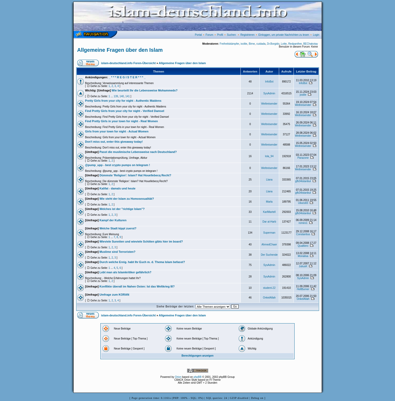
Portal (198, 34)
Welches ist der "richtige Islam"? (122, 208)
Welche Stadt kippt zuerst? (118, 228)
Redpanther (295, 43)
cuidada (260, 43)
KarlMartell (269, 211)
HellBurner (303, 289)
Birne (252, 43)
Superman (269, 232)
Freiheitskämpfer (229, 43)
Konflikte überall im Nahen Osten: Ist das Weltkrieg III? (137, 286)
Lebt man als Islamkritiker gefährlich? (125, 272)
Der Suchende (269, 254)
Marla (269, 201)
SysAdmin (269, 93)
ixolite (243, 43)
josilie (303, 94)
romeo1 (303, 223)
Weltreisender (269, 103)
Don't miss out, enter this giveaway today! (114, 141)
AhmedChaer (269, 244)
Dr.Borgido (273, 43)
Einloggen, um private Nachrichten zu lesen (283, 34)
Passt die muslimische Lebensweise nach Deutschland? (138, 151)
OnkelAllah (269, 297)
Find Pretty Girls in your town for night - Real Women (121, 121)
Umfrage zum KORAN (114, 294)
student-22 (269, 287)
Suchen (231, 34)
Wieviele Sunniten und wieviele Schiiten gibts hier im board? (141, 241)
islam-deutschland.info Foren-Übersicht (128, 63)
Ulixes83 (303, 203)
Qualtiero (303, 245)
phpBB (198, 377)
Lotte (284, 43)
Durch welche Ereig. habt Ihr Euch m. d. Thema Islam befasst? (142, 262)
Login (316, 34)
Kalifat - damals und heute (118, 188)
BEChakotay (310, 43)
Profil (220, 34)
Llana (269, 179)
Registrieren (247, 34)
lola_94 (269, 156)
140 (122, 96)
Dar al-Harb (269, 221)
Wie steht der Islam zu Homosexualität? (127, 198)
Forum (209, 34)
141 (127, 96)
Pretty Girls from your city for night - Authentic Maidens (123, 100)
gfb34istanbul (303, 181)
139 (116, 96)
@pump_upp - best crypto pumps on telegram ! (117, 165)
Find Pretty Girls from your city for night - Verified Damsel (124, 110)
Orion (178, 377)
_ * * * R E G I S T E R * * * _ (127, 77)
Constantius (303, 234)
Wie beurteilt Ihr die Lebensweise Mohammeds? (145, 90)
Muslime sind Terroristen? (118, 251)
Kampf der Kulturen (113, 220)
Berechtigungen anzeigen (198, 355)
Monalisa (303, 256)
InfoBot (269, 81)
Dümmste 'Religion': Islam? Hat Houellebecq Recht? (135, 175)
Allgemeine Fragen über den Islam (120, 50)
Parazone (303, 157)
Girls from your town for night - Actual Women (116, 131)
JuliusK (303, 266)
